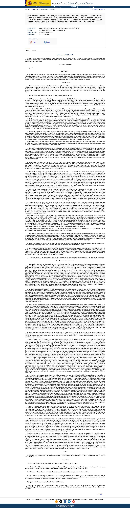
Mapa (46, 499)
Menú (91, 7)
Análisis (34, 50)
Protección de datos (67, 499)
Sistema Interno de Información (80, 499)
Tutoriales (91, 499)
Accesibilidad (58, 499)
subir (101, 494)
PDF (34, 42)
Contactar (28, 499)
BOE (38, 9)
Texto (27, 50)
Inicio (33, 9)
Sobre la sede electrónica (37, 499)
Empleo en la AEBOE (99, 499)
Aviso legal (51, 499)
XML (48, 42)
